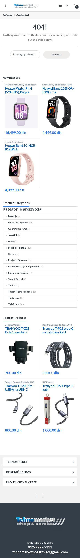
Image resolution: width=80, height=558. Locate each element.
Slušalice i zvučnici (15, 272)
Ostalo (9, 253)
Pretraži (56, 54)
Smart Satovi (17, 85)
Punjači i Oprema (15, 260)
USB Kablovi (47, 382)
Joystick (10, 235)
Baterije (10, 216)
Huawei (8, 85)
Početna (7, 15)
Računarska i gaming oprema (21, 266)
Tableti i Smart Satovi (63, 85)
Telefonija (11, 304)
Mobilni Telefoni (14, 247)
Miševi (9, 241)
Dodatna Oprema (15, 222)
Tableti (9, 285)
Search (61, 5)
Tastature (11, 297)
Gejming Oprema (15, 228)
